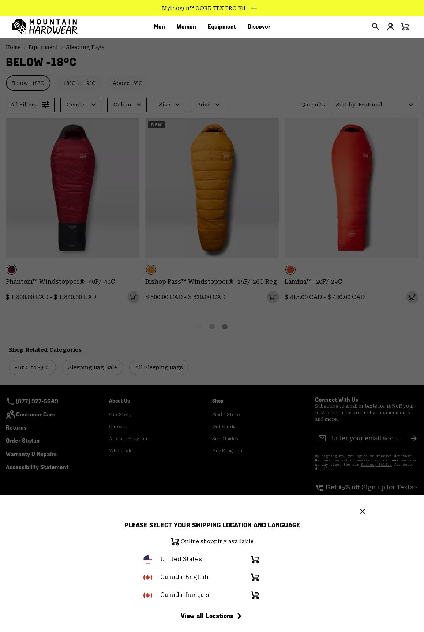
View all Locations (212, 616)
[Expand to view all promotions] (212, 8)
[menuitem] (159, 29)
